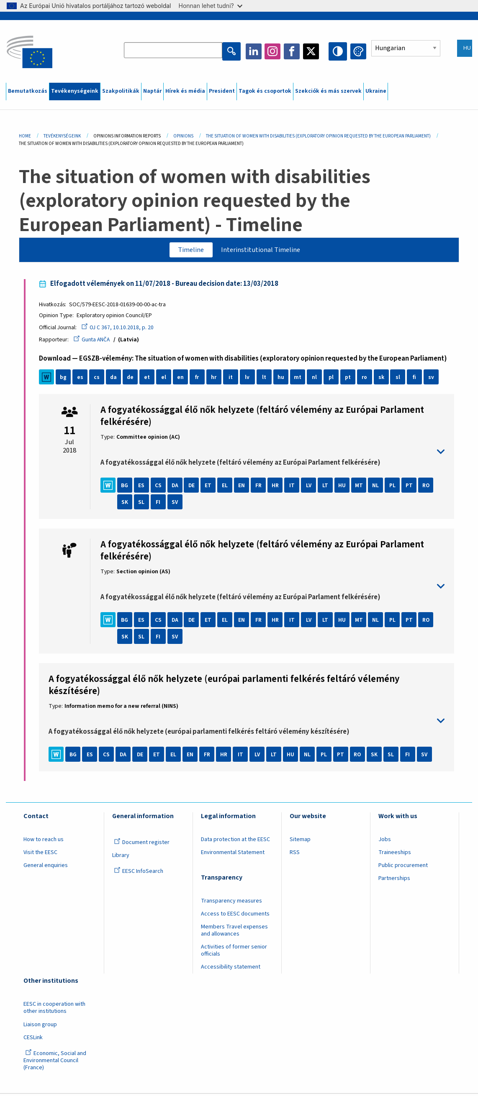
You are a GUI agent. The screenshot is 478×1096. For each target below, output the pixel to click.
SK (126, 504)
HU (343, 487)
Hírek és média (185, 91)
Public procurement (403, 867)
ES (143, 487)
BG (126, 487)
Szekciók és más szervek (328, 91)
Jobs (384, 841)
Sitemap (300, 841)
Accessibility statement (230, 969)
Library (120, 857)
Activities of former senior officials (234, 952)
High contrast (339, 51)
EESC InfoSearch (138, 873)
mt (299, 379)
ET (210, 487)
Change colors (358, 51)
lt (266, 379)
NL (377, 487)
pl (332, 379)
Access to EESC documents (235, 916)
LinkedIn (256, 51)
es (82, 379)
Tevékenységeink (74, 91)
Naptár (152, 91)
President (222, 91)
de (131, 379)
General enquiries (45, 867)
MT (361, 487)
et (149, 379)
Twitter (313, 51)
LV (310, 487)
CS (160, 487)
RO (428, 487)
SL (143, 504)
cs (98, 379)
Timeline (188, 250)
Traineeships (394, 854)
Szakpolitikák (120, 91)
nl (316, 379)
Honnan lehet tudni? (210, 5)
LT (327, 487)
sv (433, 379)
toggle (272, 454)
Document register (142, 844)
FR (260, 487)
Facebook (294, 51)
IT (293, 487)
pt (349, 379)
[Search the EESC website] (176, 51)
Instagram (275, 51)
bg (65, 379)
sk (383, 379)
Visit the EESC (40, 854)
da (115, 379)
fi (416, 379)
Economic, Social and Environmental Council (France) (54, 1062)
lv (249, 379)
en (182, 379)
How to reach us (43, 841)
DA (176, 487)
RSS (295, 854)
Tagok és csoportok (265, 91)
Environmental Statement (233, 854)
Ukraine (375, 91)
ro (366, 379)
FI (159, 504)
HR (277, 487)
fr (199, 379)
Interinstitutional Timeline (262, 250)
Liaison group (40, 1026)
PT (410, 487)
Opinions (183, 136)
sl (399, 379)
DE (193, 487)
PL (394, 487)
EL (227, 487)
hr (215, 379)
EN (243, 487)
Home (25, 136)
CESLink (33, 1039)
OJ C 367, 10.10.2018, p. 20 (119, 329)
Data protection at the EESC (235, 841)
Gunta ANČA (93, 341)
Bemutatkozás (27, 91)
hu (282, 379)
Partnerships (394, 880)
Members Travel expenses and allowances (234, 932)
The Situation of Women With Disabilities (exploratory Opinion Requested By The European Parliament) (318, 136)
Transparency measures (231, 903)
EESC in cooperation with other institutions (54, 1009)
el (165, 379)
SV (176, 504)
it (232, 379)
